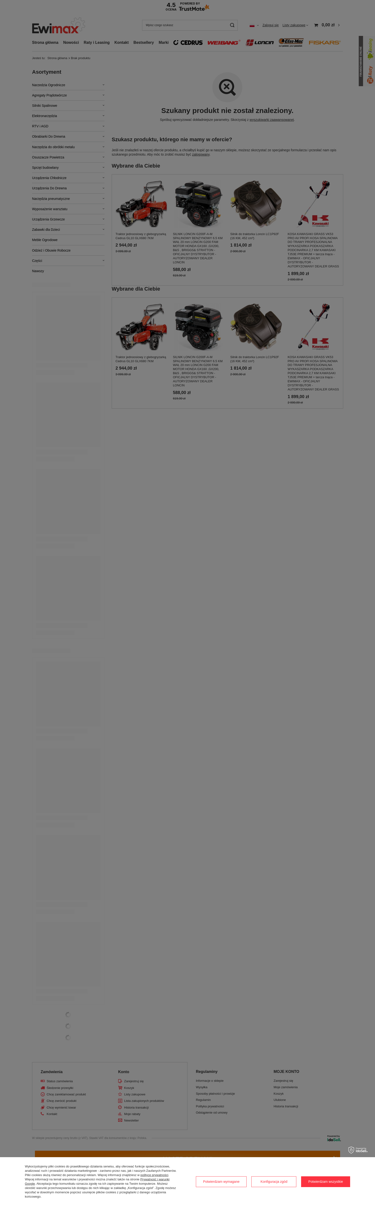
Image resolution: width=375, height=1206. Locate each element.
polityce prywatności (154, 1175)
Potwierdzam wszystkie (325, 1181)
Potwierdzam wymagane (221, 1181)
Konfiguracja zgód (273, 1181)
